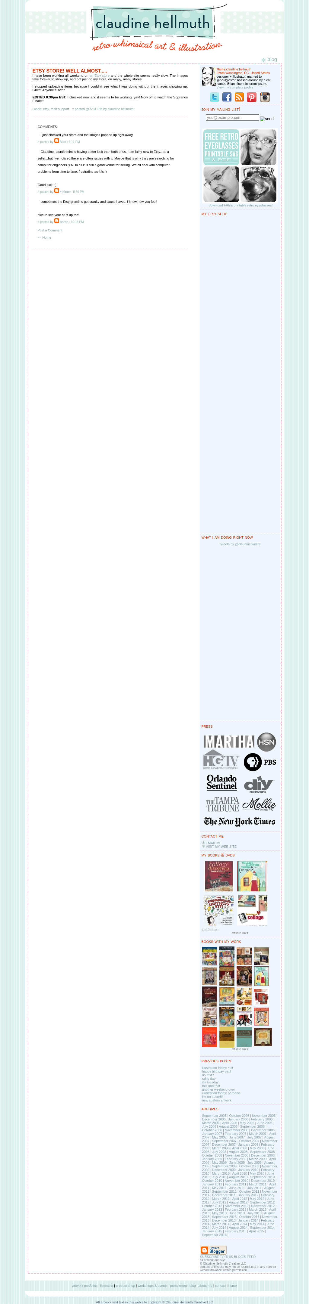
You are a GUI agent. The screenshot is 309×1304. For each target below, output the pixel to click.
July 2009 (254, 1162)
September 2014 (262, 1227)
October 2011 (249, 1191)
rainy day (209, 1078)
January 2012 (248, 1195)
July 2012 (219, 1202)
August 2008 (238, 1152)
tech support (60, 109)
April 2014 (239, 1224)
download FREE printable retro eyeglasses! (241, 205)
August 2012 (238, 1202)
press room (178, 1285)
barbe (64, 222)
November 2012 (236, 1206)
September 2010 (262, 1177)
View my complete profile (235, 87)
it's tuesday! (211, 1082)
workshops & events (152, 1285)
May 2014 (257, 1224)
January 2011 (212, 1184)
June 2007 (237, 1137)
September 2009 (224, 1166)
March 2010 (221, 1173)
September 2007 (224, 1141)
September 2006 (252, 1126)
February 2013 (236, 1209)
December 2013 (224, 1220)
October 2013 (249, 1217)
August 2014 (238, 1227)
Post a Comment (50, 230)
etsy (46, 109)
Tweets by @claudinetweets (239, 544)
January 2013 (212, 1209)
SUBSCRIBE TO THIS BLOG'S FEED (228, 1257)
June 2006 (264, 1123)
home (232, 1285)
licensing (106, 1285)
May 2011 (219, 1188)
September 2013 (224, 1217)
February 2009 (236, 1159)
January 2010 (248, 1170)
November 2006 (236, 1130)
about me (205, 1285)
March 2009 (257, 1159)
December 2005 (214, 1119)
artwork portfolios (84, 1285)
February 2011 (236, 1184)
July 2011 (254, 1188)
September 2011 (224, 1191)
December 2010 (263, 1180)
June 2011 (237, 1188)
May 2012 (257, 1198)
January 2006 (238, 1119)
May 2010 (257, 1173)
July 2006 (209, 1126)
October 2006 (212, 1130)
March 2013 (257, 1209)
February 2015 (236, 1231)
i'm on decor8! (212, 1096)
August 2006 (228, 1126)
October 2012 (212, 1206)
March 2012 (221, 1198)
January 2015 (212, 1231)
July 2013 (254, 1213)
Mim (63, 142)
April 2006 (229, 1123)
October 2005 (239, 1115)
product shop (125, 1285)
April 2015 (256, 1231)
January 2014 (248, 1220)
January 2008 (248, 1144)
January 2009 (212, 1159)
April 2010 (239, 1173)
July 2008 (219, 1152)
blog (193, 1285)
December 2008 (263, 1155)
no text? (208, 1075)
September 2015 (214, 1235)
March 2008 (221, 1148)
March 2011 (257, 1184)
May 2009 (219, 1162)
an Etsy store (100, 75)
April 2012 (239, 1198)
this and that (211, 1086)
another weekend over (218, 1089)
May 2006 (247, 1123)
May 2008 (257, 1148)
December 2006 (263, 1130)
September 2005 (214, 1115)
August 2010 (238, 1177)
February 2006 (262, 1119)
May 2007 (219, 1137)
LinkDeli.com (210, 929)
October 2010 (212, 1180)
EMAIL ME (213, 843)
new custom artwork (217, 1100)
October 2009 (249, 1166)
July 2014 (219, 1227)
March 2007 (257, 1133)
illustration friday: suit (217, 1068)
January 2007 (212, 1133)
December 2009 (224, 1170)
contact (220, 1285)
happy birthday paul (216, 1071)
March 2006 (211, 1123)
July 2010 (219, 1177)
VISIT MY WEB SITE (221, 846)
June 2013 (237, 1213)
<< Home (44, 237)
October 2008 (212, 1155)
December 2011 (224, 1195)
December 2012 (263, 1206)
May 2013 (219, 1213)
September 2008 (262, 1152)
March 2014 (221, 1224)
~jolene (65, 192)
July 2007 (254, 1137)
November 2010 (236, 1180)
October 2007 (249, 1141)
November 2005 (264, 1115)
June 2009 (237, 1162)
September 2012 (262, 1202)
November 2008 (236, 1155)
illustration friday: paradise (221, 1093)
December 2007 (224, 1144)
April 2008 (239, 1148)
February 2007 (236, 1133)
